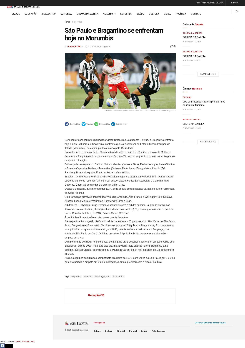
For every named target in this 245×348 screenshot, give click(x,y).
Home (67, 22)
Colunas (108, 14)
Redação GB (74, 46)
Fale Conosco (10, 164)
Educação (8, 104)
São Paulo (118, 276)
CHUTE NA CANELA (14, 31)
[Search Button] (46, 187)
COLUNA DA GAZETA (194, 37)
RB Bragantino (102, 276)
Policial (7, 140)
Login (234, 3)
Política (7, 146)
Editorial (7, 110)
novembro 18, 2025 (192, 109)
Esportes (7, 128)
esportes (76, 276)
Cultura (7, 134)
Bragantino (9, 122)
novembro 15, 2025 (192, 42)
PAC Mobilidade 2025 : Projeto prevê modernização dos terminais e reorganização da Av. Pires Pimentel (23, 46)
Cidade (7, 98)
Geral (6, 158)
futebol (87, 276)
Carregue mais (26, 73)
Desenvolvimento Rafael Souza (210, 323)
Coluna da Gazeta (12, 116)
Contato (196, 14)
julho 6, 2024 (90, 46)
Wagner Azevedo (191, 120)
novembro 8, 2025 (191, 60)
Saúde (6, 152)
